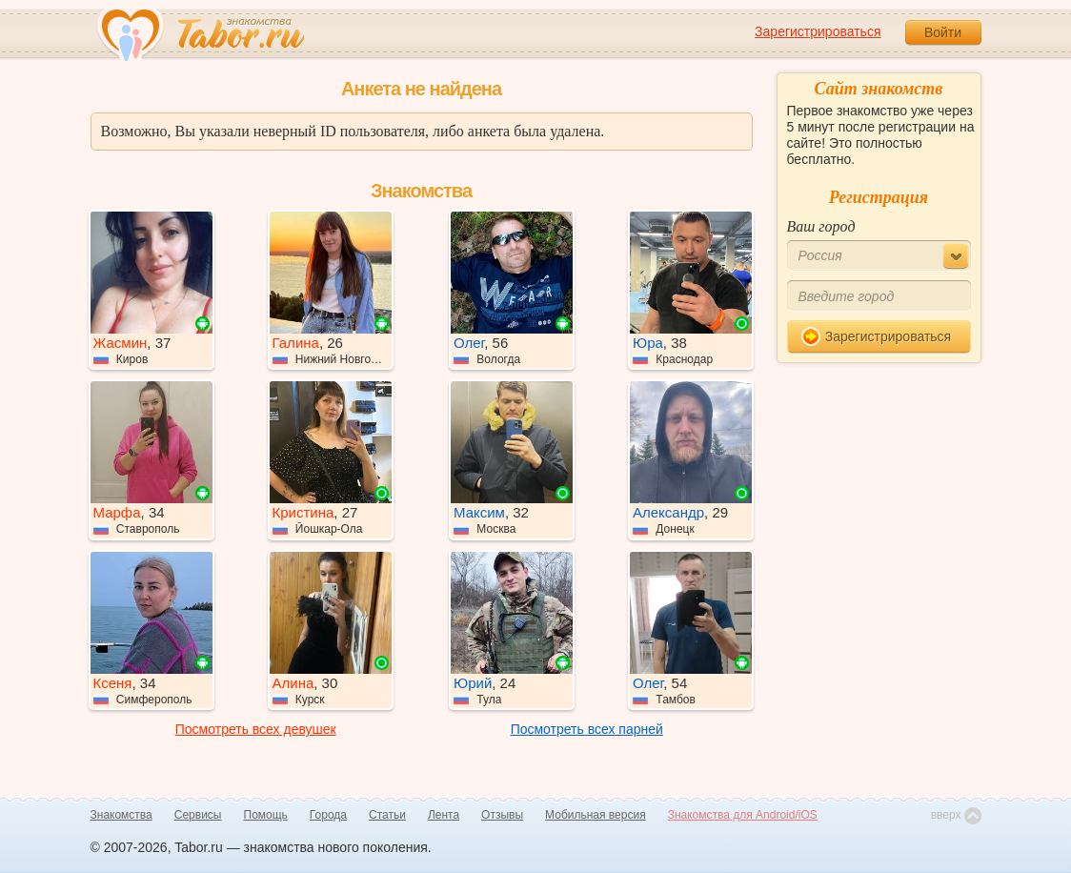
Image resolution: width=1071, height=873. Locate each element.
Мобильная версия (595, 815)
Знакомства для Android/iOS (743, 815)
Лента (443, 815)
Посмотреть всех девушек (255, 729)
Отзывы (502, 815)
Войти (942, 32)
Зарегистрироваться (817, 31)
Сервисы (198, 815)
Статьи (387, 815)
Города (328, 815)
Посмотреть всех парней (587, 729)
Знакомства (121, 815)
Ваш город (821, 226)
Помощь (266, 815)
